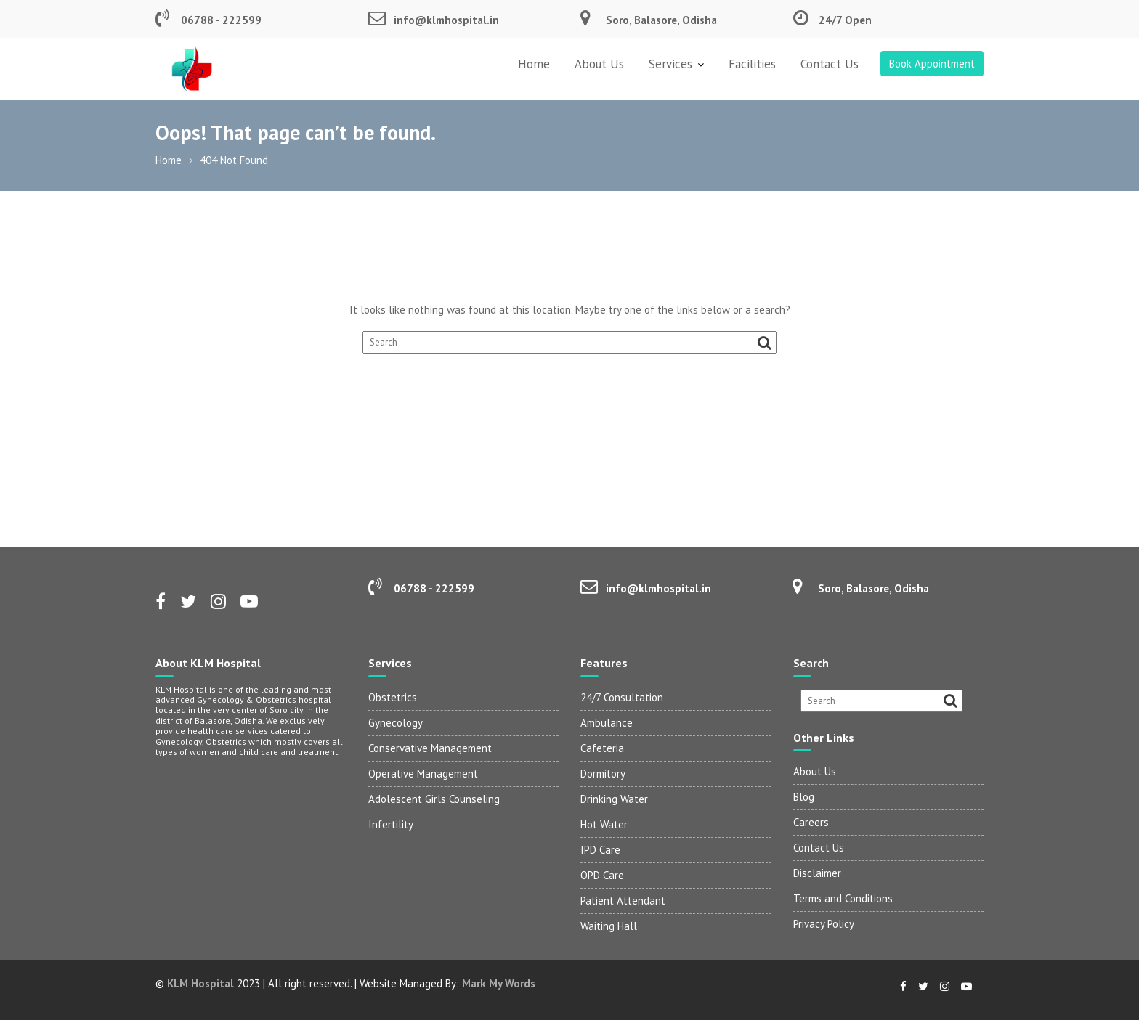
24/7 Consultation (621, 697)
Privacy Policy (823, 924)
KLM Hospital (200, 983)
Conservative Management (430, 748)
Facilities (752, 64)
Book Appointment (932, 63)
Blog (803, 797)
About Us (599, 64)
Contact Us (829, 64)
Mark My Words (498, 983)
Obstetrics (392, 697)
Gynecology (395, 723)
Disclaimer (817, 873)
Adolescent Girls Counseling (434, 799)
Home (534, 64)
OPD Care (602, 875)
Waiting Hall (608, 926)
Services (670, 64)
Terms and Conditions (843, 898)
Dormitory (602, 773)
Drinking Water (614, 799)
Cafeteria (602, 748)
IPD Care (600, 850)
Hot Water (604, 824)
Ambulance (606, 723)
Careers (811, 822)
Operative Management (423, 773)
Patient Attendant (622, 900)
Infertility (390, 824)
